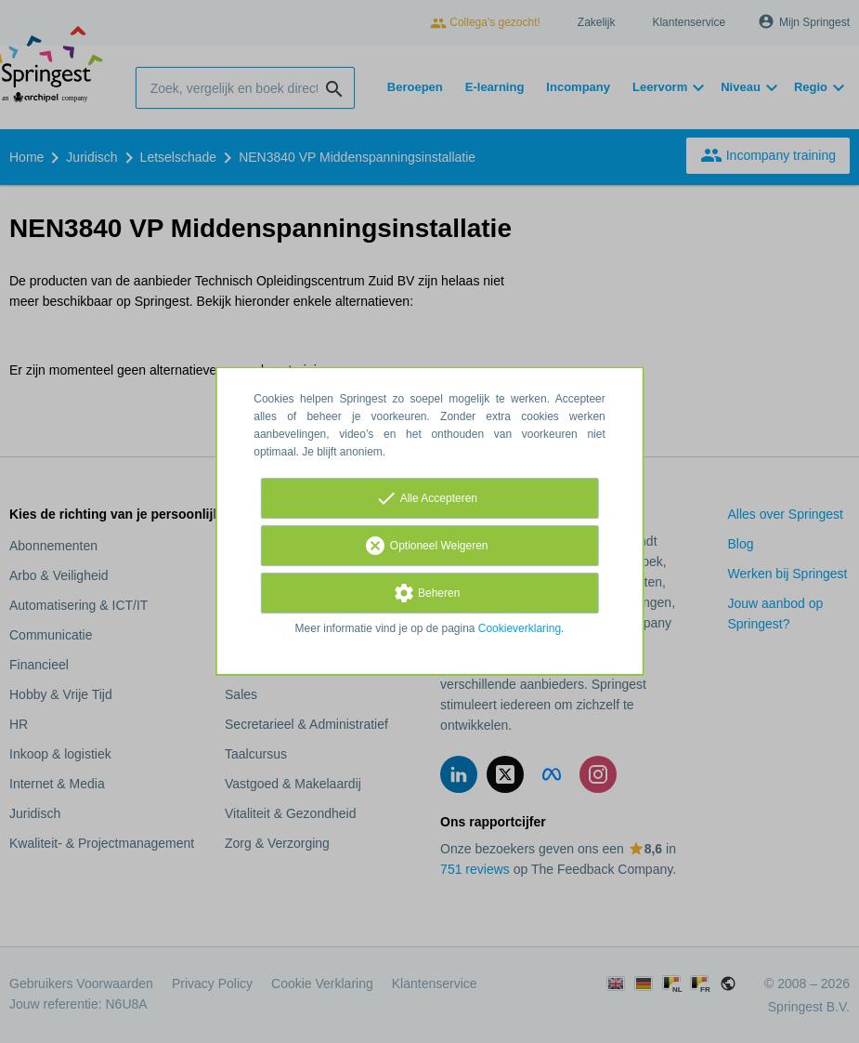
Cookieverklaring (519, 628)
